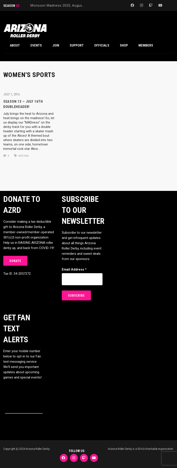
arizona (21, 155)
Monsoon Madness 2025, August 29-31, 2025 (66, 5)
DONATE (15, 261)
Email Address (74, 269)
